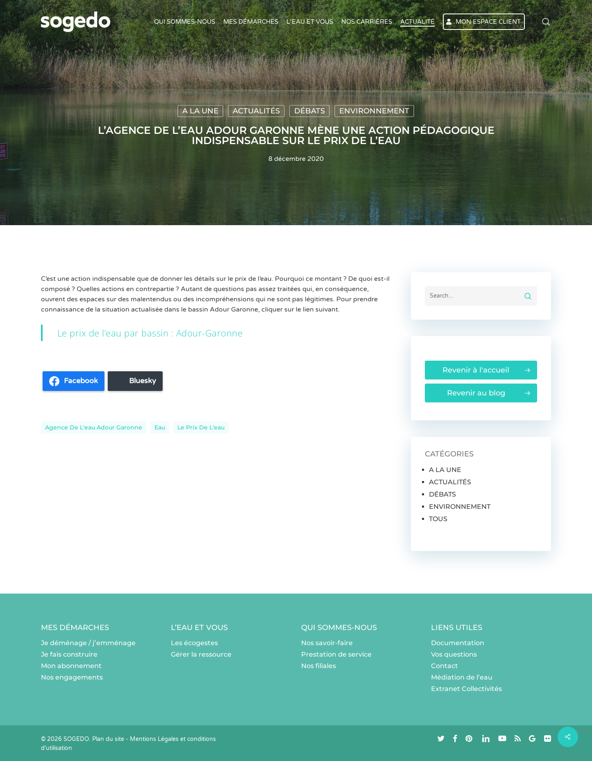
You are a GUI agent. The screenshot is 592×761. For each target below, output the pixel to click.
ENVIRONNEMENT (374, 110)
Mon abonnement (71, 666)
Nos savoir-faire (327, 643)
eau (159, 427)
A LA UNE (200, 110)
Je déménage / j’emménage (88, 643)
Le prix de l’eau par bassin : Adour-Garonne (150, 333)
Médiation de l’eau (461, 677)
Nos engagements (72, 677)
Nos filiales (318, 666)
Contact (444, 666)
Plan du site (108, 739)
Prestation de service (336, 654)
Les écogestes (194, 643)
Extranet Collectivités (466, 689)
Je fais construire (69, 654)
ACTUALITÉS (256, 110)
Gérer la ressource (201, 654)
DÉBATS (309, 110)
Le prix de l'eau (201, 427)
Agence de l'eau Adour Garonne (93, 427)
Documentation (457, 643)
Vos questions (454, 654)
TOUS (438, 519)
